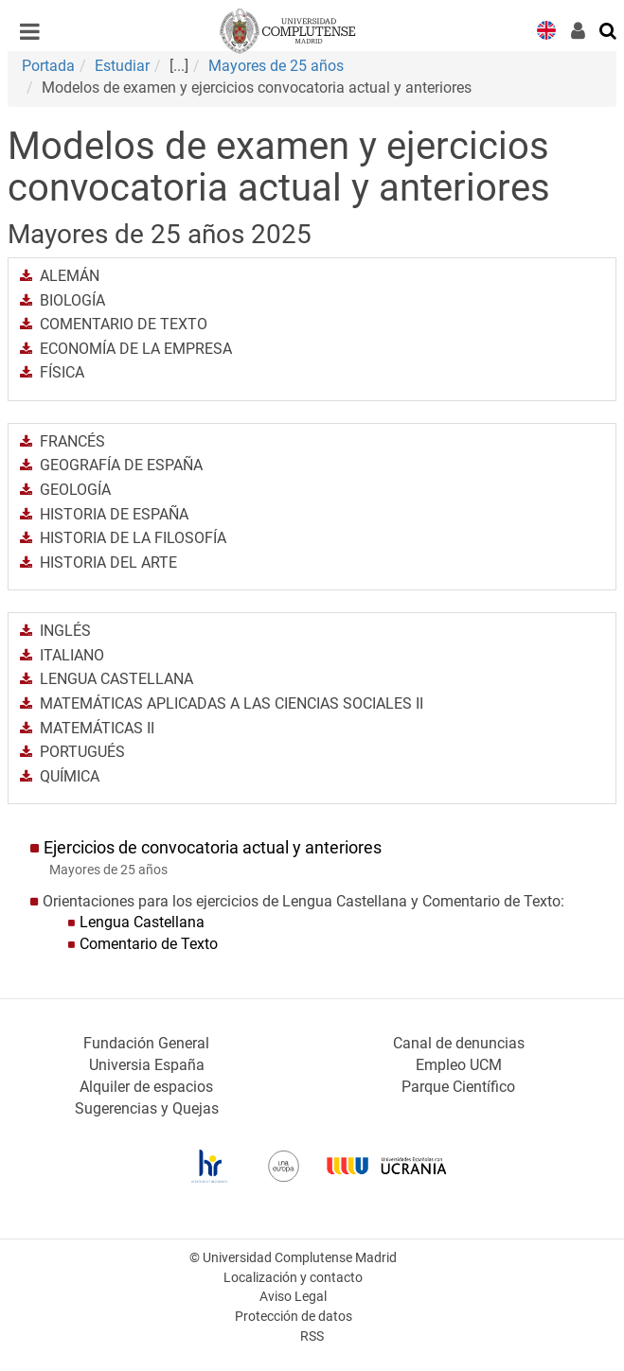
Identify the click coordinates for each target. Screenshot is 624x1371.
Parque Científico (458, 1087)
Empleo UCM (459, 1065)
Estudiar (122, 66)
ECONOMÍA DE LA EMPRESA (136, 349)
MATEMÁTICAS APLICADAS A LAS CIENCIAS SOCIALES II (231, 703)
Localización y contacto (293, 1278)
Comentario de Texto (149, 944)
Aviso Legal (293, 1297)
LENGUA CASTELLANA (116, 679)
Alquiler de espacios (146, 1087)
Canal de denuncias (459, 1043)
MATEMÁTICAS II (97, 728)
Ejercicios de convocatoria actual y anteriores (213, 847)
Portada (48, 66)
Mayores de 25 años (276, 66)
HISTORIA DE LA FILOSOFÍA (133, 538)
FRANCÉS (72, 441)
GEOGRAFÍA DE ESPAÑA (121, 465)
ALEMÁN (69, 276)
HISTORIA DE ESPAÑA (114, 514)
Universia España (147, 1065)
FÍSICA (62, 372)
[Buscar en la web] (609, 29)
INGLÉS (65, 631)
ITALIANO (72, 655)
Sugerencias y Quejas (147, 1108)
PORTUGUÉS (82, 752)
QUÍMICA (69, 776)
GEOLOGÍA (75, 490)
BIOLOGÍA (72, 300)
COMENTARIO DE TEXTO (123, 324)
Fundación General (146, 1043)
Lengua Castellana (142, 922)
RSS (312, 1336)
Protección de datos (293, 1317)
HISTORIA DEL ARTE (108, 562)
